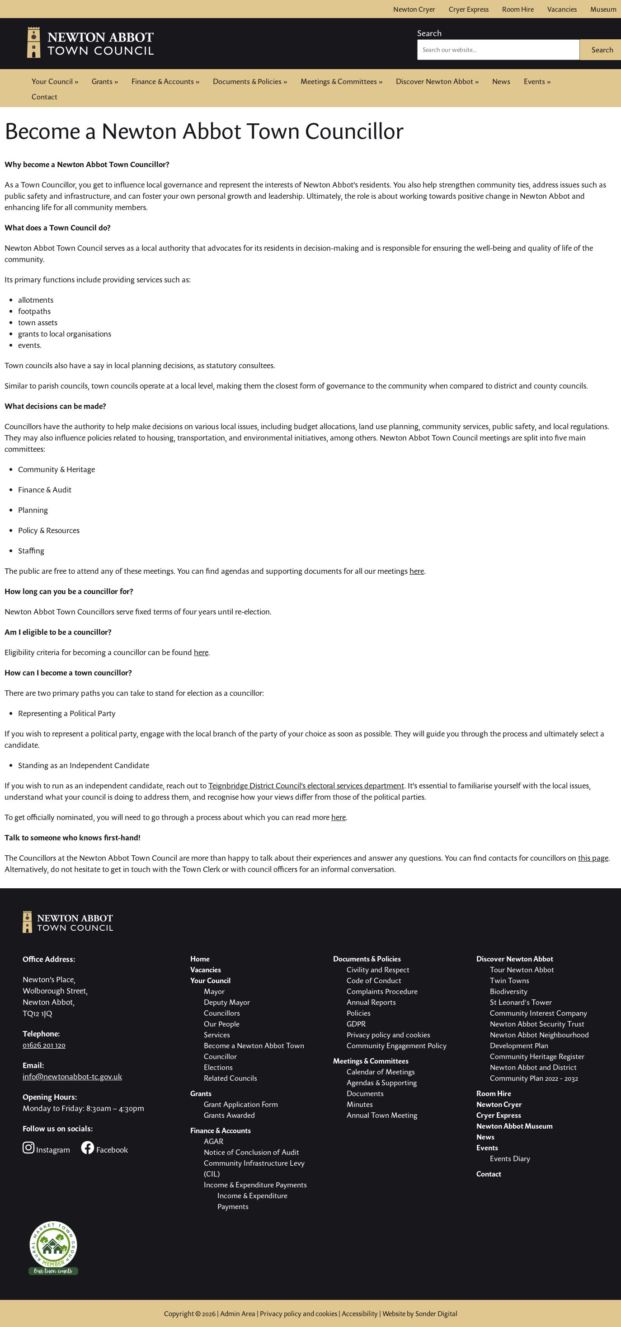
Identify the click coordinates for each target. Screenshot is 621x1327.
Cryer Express (469, 9)
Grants (105, 81)
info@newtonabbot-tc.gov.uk (72, 1076)
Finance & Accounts (165, 81)
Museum (603, 9)
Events (537, 81)
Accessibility (360, 1313)
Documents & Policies (250, 81)
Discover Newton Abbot (437, 81)
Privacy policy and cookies (298, 1313)
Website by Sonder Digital (419, 1313)
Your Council (55, 81)
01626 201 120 (44, 1045)
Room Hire (518, 9)
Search (429, 33)
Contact (44, 96)
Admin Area (237, 1313)
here (416, 571)
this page (593, 858)
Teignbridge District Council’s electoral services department (306, 785)
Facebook (104, 1148)
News (501, 81)
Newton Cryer (414, 9)
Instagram (46, 1148)
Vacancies (562, 9)
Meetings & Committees (341, 81)
